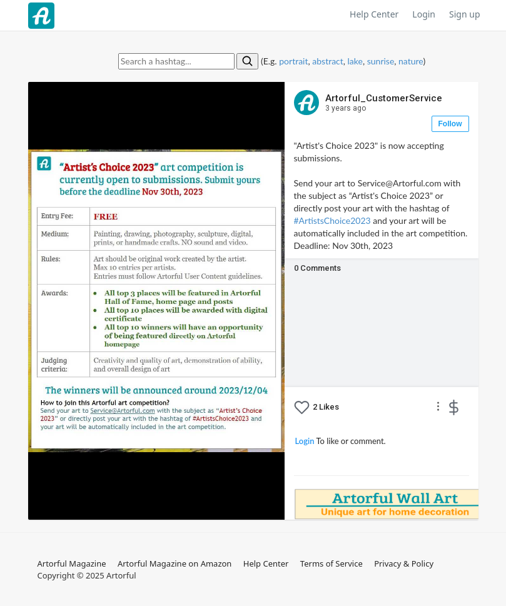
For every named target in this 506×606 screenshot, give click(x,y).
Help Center (374, 14)
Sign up (464, 14)
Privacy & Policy (403, 563)
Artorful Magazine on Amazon (174, 563)
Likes (326, 407)
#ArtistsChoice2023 (332, 220)
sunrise (381, 61)
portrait (293, 61)
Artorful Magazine (72, 563)
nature (410, 61)
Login (423, 14)
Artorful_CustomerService (383, 103)
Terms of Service (331, 563)
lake (355, 61)
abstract (327, 61)
